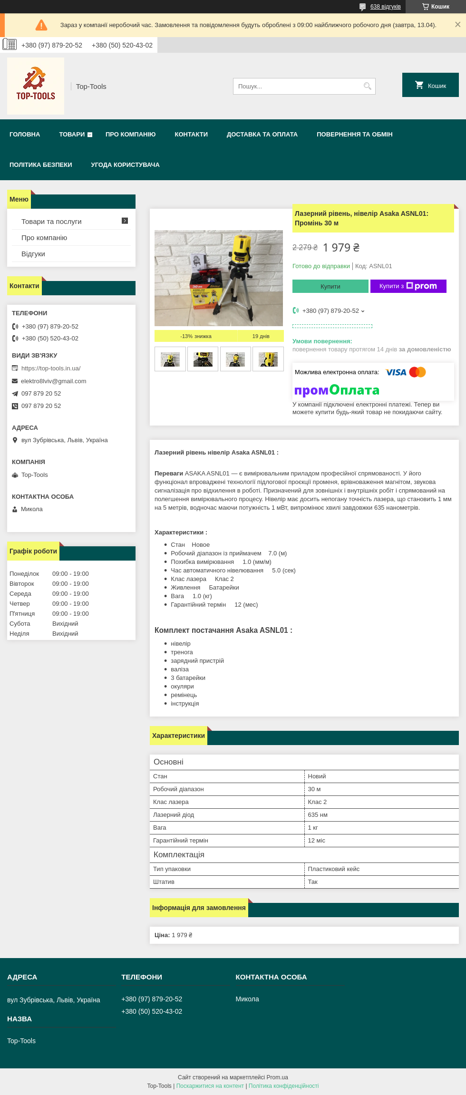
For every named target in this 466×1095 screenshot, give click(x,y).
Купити (330, 286)
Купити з (408, 286)
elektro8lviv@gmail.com (53, 381)
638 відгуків (385, 6)
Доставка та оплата (262, 134)
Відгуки (33, 254)
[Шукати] (367, 86)
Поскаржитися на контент (210, 1086)
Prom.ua (277, 1077)
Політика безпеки (41, 164)
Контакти (191, 134)
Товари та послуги (51, 221)
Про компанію (131, 134)
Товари (72, 134)
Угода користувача (125, 164)
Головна (25, 134)
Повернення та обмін (354, 134)
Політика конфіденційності (284, 1086)
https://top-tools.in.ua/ (50, 368)
